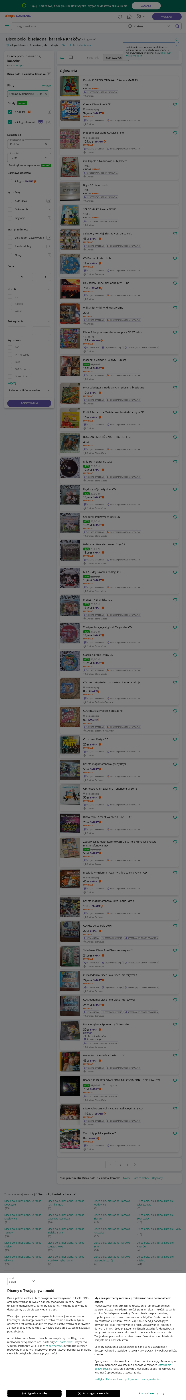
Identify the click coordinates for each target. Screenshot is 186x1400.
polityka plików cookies (108, 1379)
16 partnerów (64, 1342)
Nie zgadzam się (93, 1393)
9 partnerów (53, 1346)
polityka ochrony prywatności (142, 1379)
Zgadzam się (34, 1393)
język (11, 1278)
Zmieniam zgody (152, 1393)
